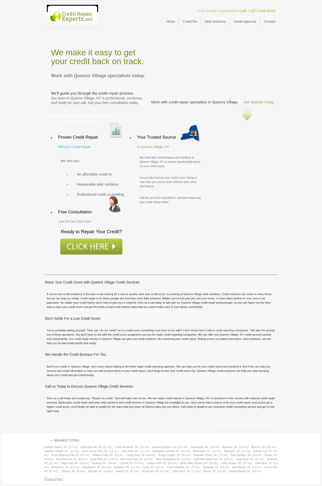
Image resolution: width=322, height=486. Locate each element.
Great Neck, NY (245, 459)
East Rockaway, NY (178, 467)
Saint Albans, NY (241, 467)
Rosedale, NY (211, 467)
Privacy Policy (53, 479)
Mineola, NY (258, 447)
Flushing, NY (99, 463)
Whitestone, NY (60, 467)
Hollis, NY (148, 467)
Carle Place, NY (181, 471)
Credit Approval (245, 21)
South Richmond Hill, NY (65, 455)
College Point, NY (156, 463)
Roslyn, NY (271, 455)
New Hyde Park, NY (131, 459)
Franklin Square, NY (55, 447)
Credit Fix (190, 21)
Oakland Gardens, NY (164, 447)
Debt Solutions (215, 21)
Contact (269, 21)
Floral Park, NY (98, 459)
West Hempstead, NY (168, 459)
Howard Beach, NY (240, 471)
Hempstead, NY (200, 447)
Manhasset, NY (202, 451)
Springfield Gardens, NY (166, 451)
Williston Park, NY (103, 455)
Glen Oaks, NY (130, 451)
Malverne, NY (229, 447)
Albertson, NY (232, 451)
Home (170, 21)
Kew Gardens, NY (241, 455)
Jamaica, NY (68, 471)
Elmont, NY (209, 471)
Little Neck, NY (263, 463)
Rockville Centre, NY (205, 455)
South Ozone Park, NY (95, 451)
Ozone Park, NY (136, 455)
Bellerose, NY (121, 467)
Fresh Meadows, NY (126, 447)
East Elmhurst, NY (66, 459)
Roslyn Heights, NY (169, 455)
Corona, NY (126, 463)
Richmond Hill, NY (91, 447)
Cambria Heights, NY (56, 451)
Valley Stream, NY (231, 463)
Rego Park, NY (69, 463)
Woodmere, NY (150, 471)
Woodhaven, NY (91, 467)
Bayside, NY (95, 471)
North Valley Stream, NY (194, 463)
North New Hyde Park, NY (208, 459)
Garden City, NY (263, 451)
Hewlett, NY (122, 471)
